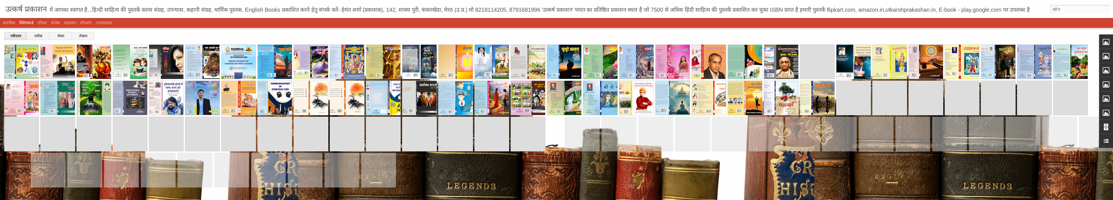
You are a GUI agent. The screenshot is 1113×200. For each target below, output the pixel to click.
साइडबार (70, 23)
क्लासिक (9, 23)
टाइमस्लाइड (104, 23)
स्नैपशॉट (86, 23)
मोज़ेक (55, 23)
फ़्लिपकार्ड (26, 23)
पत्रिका (42, 23)
